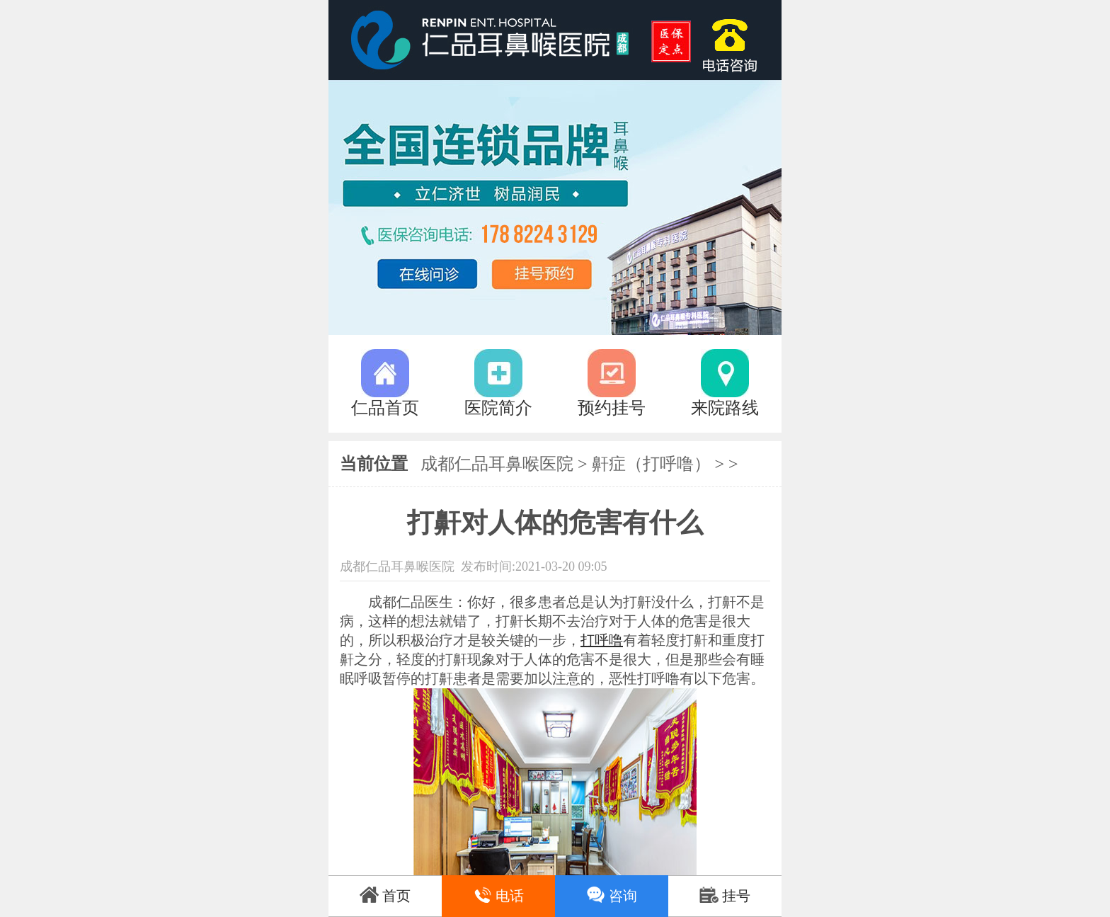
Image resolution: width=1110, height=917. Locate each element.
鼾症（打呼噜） (651, 464)
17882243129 (736, 40)
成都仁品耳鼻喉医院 (496, 464)
